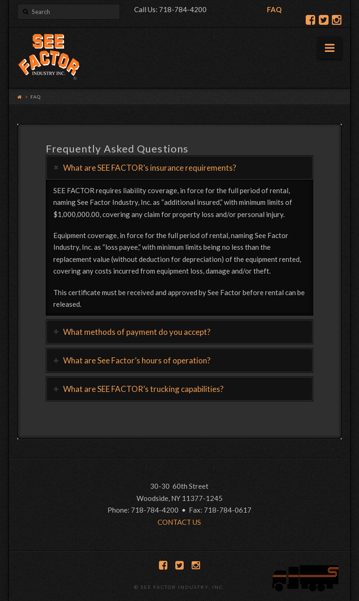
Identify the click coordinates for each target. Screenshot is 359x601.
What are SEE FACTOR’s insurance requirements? (149, 168)
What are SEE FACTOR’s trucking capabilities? (143, 389)
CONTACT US (179, 522)
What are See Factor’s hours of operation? (136, 360)
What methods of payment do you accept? (136, 332)
